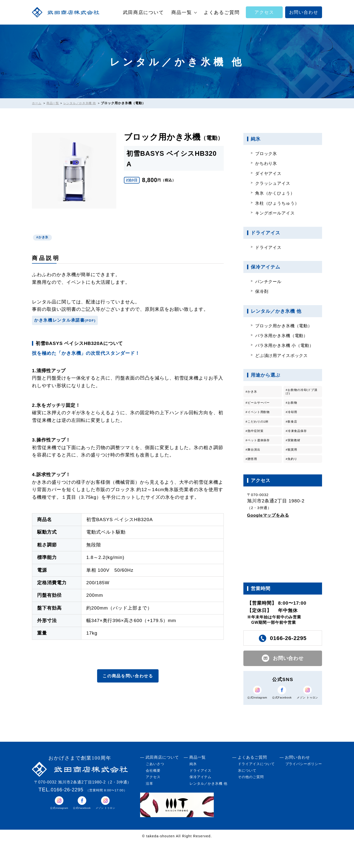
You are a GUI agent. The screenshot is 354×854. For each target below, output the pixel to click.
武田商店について (143, 12)
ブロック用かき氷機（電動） (287, 325)
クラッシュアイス (275, 183)
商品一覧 (181, 12)
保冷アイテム (201, 788)
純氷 (193, 775)
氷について (247, 782)
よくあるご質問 (222, 12)
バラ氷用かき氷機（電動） (285, 335)
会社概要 (153, 782)
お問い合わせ (303, 12)
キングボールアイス (278, 212)
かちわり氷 (268, 163)
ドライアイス (270, 247)
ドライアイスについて (256, 775)
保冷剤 (263, 291)
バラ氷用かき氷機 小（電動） (288, 345)
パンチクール (270, 281)
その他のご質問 (251, 788)
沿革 (149, 795)
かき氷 (44, 238)
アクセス (264, 12)
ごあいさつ (155, 775)
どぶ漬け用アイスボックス (285, 355)
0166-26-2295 (67, 801)
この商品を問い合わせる (128, 678)
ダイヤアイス (270, 173)
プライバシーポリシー (303, 775)
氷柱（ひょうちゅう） (280, 203)
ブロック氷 (268, 153)
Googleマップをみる (270, 523)
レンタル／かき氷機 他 (208, 795)
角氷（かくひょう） (278, 193)
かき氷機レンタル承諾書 (68, 321)
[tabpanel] (74, 171)
